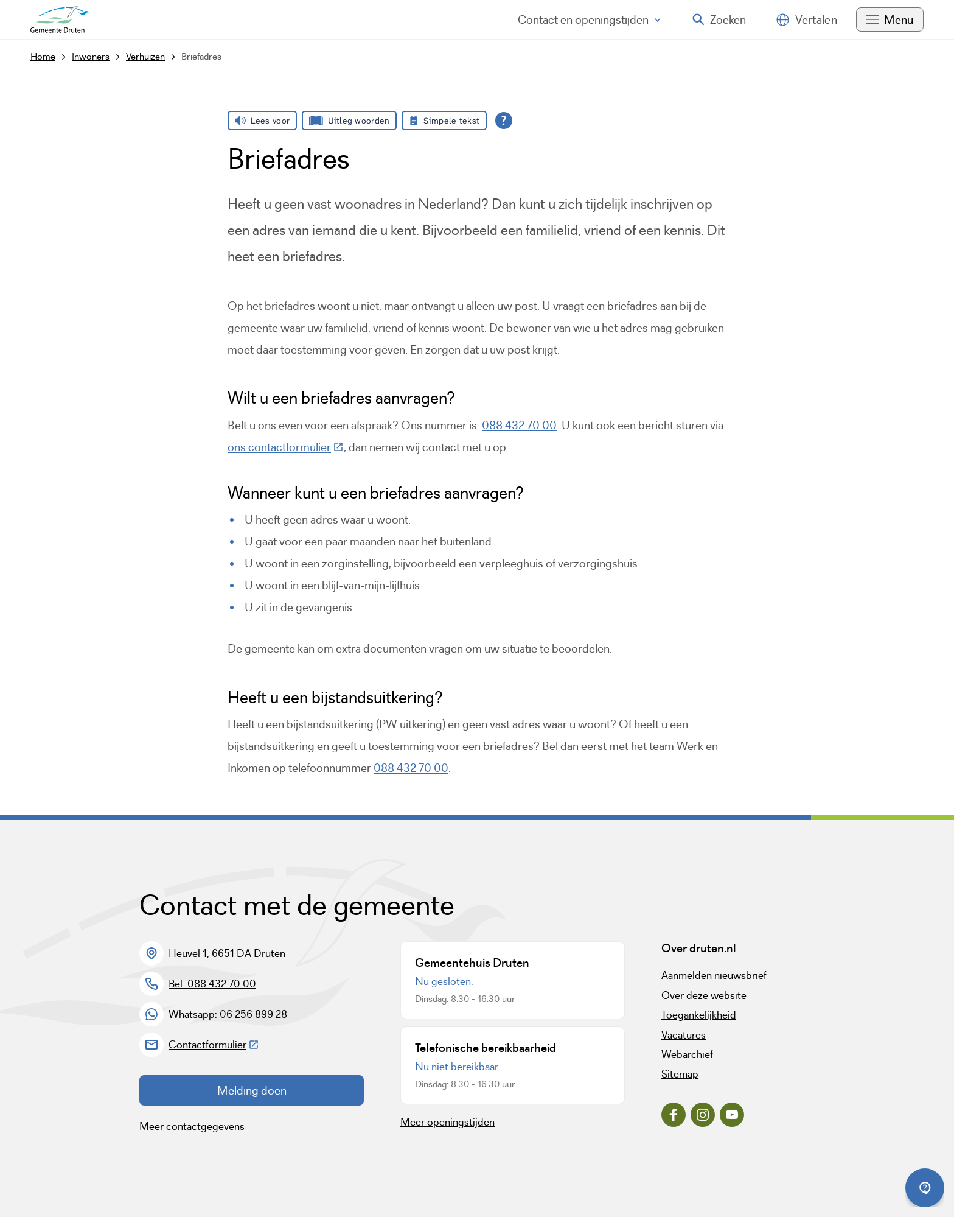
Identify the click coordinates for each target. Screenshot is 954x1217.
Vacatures (683, 1035)
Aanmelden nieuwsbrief (714, 975)
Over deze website (704, 995)
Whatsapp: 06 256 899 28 (228, 1014)
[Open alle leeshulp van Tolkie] (503, 120)
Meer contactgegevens (192, 1126)
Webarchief (687, 1054)
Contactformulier (214, 1044)
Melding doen (252, 1090)
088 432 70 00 (519, 425)
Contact (589, 19)
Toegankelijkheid (698, 1015)
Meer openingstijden (447, 1122)
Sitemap (679, 1074)
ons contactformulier (286, 447)
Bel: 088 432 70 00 (212, 984)
